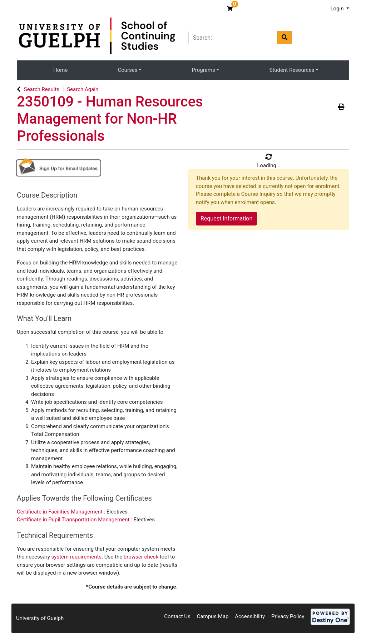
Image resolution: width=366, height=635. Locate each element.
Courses (127, 70)
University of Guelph (40, 618)
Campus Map (213, 616)
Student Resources (292, 70)
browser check (141, 557)
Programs (203, 70)
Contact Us (177, 616)
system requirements (76, 557)
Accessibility (250, 616)
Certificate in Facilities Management (60, 512)
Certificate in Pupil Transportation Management (74, 519)
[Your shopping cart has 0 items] (231, 8)
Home (60, 70)
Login (337, 8)
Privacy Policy (287, 616)
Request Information (226, 218)
